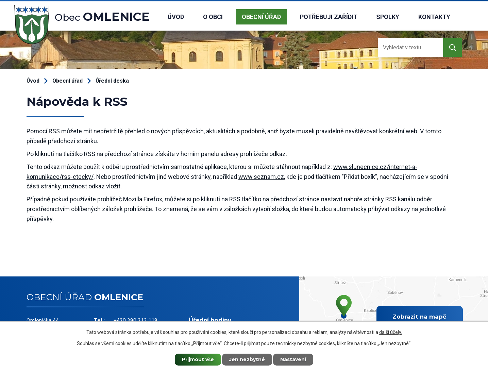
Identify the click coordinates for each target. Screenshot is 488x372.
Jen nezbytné (247, 359)
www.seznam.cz (261, 176)
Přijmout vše (198, 359)
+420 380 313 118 (135, 320)
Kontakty (434, 16)
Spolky (387, 16)
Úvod (176, 16)
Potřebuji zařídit (328, 16)
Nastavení (293, 359)
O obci (213, 16)
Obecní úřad (261, 16)
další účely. (390, 332)
